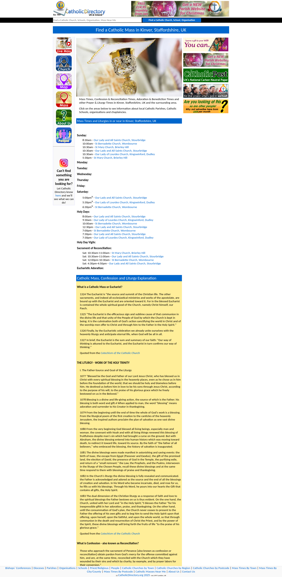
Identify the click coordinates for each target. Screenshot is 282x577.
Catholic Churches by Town (138, 568)
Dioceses (38, 568)
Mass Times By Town (244, 568)
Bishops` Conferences (18, 568)
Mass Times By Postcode (118, 571)
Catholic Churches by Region (173, 568)
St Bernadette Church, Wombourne (116, 143)
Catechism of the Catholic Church (120, 353)
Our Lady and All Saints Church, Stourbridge (120, 140)
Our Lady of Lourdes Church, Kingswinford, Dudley (125, 154)
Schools (82, 568)
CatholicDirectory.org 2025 (134, 575)
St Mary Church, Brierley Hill (112, 147)
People (115, 568)
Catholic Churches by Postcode (211, 568)
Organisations (67, 568)
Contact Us (188, 571)
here (58, 195)
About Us (173, 571)
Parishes (51, 568)
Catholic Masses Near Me (151, 571)
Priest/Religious (99, 568)
